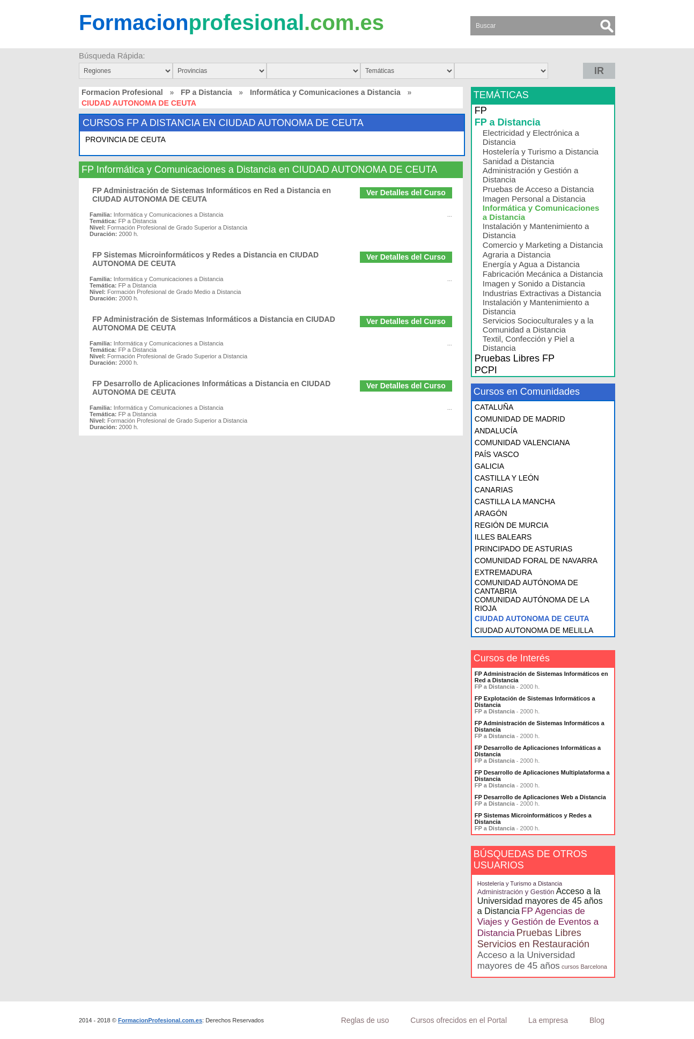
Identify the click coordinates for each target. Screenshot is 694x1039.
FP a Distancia (206, 92)
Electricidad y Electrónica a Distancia (531, 137)
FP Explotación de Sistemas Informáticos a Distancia (535, 701)
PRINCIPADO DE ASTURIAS (524, 548)
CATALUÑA (494, 407)
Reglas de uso (365, 1020)
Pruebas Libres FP (515, 358)
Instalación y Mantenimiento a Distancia (536, 231)
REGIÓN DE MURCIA (512, 525)
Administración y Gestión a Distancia (530, 175)
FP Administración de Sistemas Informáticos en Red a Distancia (541, 676)
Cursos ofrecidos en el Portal (458, 1020)
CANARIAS (494, 489)
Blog (596, 1020)
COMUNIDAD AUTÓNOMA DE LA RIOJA (532, 604)
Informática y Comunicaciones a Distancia (325, 92)
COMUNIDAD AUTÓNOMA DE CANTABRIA (526, 586)
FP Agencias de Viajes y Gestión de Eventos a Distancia (538, 922)
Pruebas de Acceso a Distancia (538, 189)
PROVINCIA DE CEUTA (125, 139)
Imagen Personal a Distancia (534, 198)
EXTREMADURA (503, 572)
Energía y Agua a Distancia (531, 264)
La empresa (548, 1020)
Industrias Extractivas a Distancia (542, 293)
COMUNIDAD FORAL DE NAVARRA (536, 560)
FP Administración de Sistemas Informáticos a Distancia (539, 726)
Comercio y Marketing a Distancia (543, 244)
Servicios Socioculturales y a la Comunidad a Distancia (538, 325)
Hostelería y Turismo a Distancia (541, 151)
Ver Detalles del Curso (406, 192)
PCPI (486, 370)
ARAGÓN (491, 513)
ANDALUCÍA (496, 430)
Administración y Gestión (516, 892)
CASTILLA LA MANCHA (515, 501)
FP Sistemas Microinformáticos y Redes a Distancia (533, 818)
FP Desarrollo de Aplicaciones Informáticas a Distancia (538, 751)
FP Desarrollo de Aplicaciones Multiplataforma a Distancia (542, 775)
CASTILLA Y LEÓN (507, 478)
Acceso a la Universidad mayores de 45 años (526, 960)
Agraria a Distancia (517, 254)
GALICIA (489, 466)
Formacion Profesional (122, 92)
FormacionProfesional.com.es (160, 1020)
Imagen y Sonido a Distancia (534, 283)
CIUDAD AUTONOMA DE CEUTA (532, 618)
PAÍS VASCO (497, 454)
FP (481, 110)
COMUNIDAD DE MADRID (520, 419)
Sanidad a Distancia (518, 161)
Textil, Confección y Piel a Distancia (528, 343)
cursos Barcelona (584, 966)
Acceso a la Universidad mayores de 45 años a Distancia (540, 901)
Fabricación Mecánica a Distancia (543, 273)
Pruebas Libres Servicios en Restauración (533, 938)
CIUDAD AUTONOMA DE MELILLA (534, 630)
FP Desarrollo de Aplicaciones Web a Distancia (540, 797)
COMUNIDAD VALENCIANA (522, 442)
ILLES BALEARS (503, 537)
